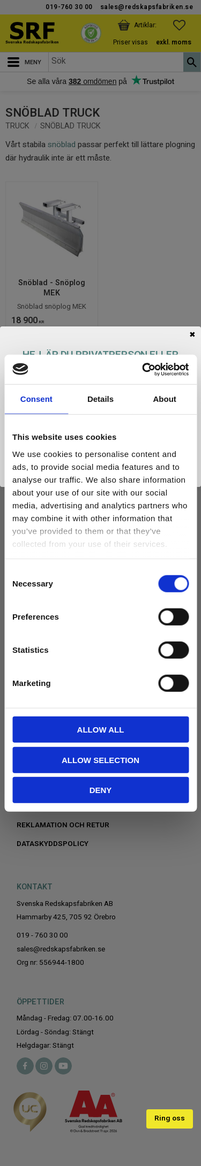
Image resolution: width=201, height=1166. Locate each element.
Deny (101, 790)
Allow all (100, 729)
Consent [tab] (36, 398)
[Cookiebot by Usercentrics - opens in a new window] (143, 369)
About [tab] (164, 398)
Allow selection (100, 759)
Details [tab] (100, 398)
